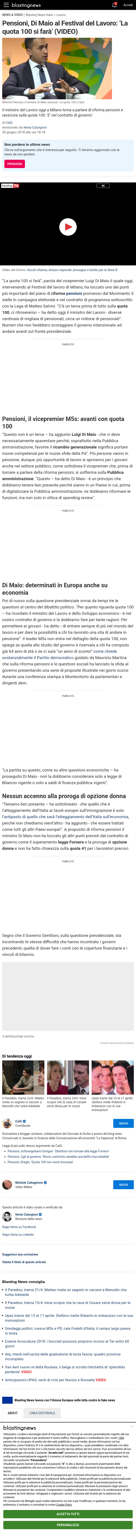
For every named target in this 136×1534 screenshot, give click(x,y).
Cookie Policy (64, 1504)
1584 (121, 1438)
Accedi (128, 5)
